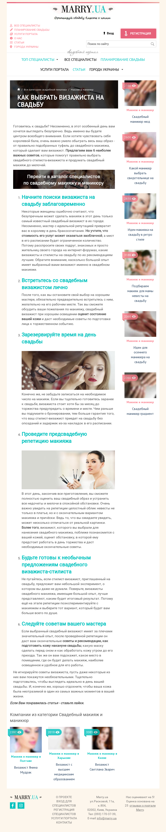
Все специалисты (80, 59)
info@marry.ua (107, 818)
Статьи (79, 69)
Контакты (64, 822)
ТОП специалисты (37, 59)
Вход (110, 33)
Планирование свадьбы (122, 59)
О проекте (64, 797)
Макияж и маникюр (140, 110)
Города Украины (104, 69)
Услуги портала (54, 69)
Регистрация (140, 33)
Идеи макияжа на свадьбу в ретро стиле (140, 234)
